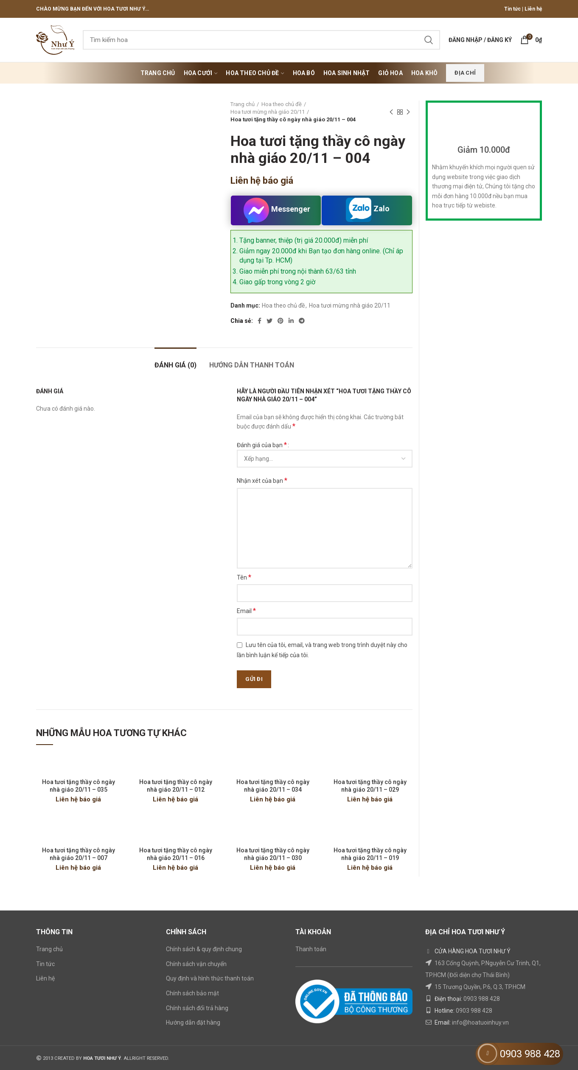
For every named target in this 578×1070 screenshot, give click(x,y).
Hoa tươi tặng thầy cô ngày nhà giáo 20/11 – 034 (272, 786)
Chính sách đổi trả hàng (197, 1008)
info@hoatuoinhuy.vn (480, 1022)
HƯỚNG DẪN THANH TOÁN (251, 365)
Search (428, 40)
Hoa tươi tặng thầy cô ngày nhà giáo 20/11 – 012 (175, 786)
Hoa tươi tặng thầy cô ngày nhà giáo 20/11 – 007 (78, 854)
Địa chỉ (465, 73)
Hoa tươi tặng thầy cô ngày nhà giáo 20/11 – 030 (272, 854)
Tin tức (512, 9)
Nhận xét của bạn (262, 480)
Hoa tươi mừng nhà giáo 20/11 (267, 112)
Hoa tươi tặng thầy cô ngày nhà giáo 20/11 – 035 (78, 786)
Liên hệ (533, 9)
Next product (408, 112)
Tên (244, 577)
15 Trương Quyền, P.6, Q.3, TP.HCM (480, 986)
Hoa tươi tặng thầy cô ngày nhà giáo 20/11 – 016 (175, 854)
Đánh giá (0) (175, 365)
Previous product (391, 112)
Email (246, 611)
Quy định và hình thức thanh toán (210, 978)
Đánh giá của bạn (262, 445)
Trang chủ (242, 104)
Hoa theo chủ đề (281, 104)
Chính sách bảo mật (192, 993)
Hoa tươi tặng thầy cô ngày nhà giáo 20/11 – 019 (370, 854)
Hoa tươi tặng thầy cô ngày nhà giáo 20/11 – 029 (370, 786)
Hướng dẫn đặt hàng (193, 1022)
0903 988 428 (481, 998)
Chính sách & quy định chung (204, 949)
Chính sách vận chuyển (196, 964)
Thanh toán (310, 949)
